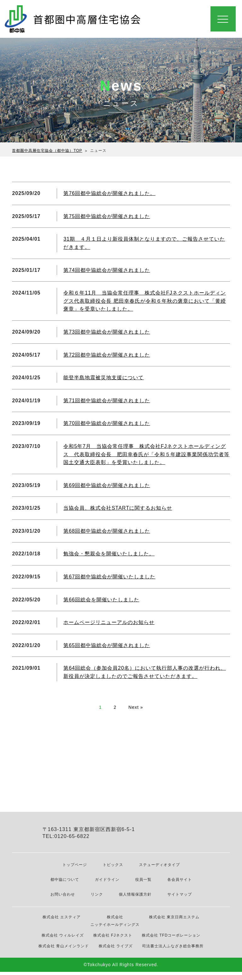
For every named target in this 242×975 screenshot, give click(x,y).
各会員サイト (179, 883)
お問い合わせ (62, 897)
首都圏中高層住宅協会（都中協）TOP (47, 150)
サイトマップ (179, 897)
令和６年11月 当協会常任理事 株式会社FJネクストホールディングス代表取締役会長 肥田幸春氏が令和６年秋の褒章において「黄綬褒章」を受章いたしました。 (144, 301)
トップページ (74, 868)
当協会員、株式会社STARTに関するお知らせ (117, 508)
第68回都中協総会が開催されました (106, 531)
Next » (136, 707)
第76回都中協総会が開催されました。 (109, 193)
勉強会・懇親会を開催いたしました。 (108, 553)
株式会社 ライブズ (116, 949)
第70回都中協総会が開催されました (106, 423)
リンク (97, 897)
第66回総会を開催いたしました (101, 599)
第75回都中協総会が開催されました (106, 216)
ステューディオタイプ (159, 868)
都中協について (64, 883)
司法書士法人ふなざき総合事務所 (173, 949)
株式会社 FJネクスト (112, 938)
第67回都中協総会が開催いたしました (109, 576)
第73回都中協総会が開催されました (106, 332)
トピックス (113, 868)
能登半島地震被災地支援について (103, 377)
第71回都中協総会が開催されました (106, 400)
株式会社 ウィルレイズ (63, 938)
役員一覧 (143, 883)
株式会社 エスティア (62, 920)
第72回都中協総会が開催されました (106, 355)
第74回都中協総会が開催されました (106, 270)
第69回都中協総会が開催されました (106, 485)
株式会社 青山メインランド (63, 949)
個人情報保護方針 (135, 897)
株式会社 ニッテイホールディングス (115, 924)
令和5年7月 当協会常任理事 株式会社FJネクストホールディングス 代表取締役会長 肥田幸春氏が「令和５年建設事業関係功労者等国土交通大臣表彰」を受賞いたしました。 (146, 454)
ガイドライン (107, 883)
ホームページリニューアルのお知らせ (108, 622)
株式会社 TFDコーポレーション (171, 938)
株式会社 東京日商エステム (174, 920)
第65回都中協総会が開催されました (106, 645)
